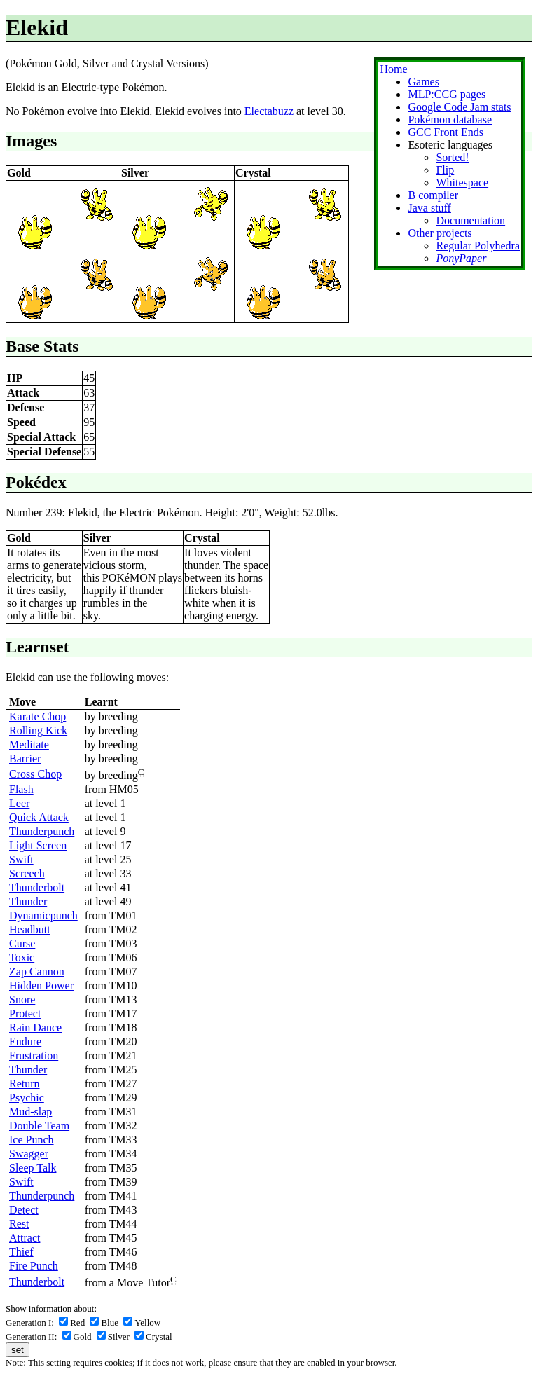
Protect (25, 1013)
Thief (21, 1252)
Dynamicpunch (43, 915)
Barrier (25, 758)
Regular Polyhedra (478, 246)
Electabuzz (269, 111)
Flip (445, 170)
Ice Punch (31, 1140)
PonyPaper (461, 258)
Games (423, 82)
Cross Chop (35, 774)
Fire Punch (33, 1266)
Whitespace (462, 182)
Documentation (470, 220)
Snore (22, 999)
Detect (24, 1210)
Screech (27, 873)
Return (24, 1084)
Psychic (26, 1098)
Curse (22, 943)
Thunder (28, 901)
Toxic (21, 957)
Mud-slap (30, 1112)
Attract (24, 1238)
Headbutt (29, 929)
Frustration (33, 1056)
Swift (21, 859)
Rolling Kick (38, 730)
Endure (25, 1041)
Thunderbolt (36, 887)
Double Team (39, 1126)
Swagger (28, 1154)
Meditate (29, 744)
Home (393, 69)
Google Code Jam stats (459, 107)
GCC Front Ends (445, 132)
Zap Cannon (36, 971)
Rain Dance (35, 1027)
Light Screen (38, 845)
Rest (19, 1224)
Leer (19, 803)
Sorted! (452, 157)
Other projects (439, 233)
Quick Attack (39, 817)
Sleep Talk (32, 1168)
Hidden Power (41, 985)
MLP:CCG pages (446, 94)
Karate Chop (37, 716)
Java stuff (429, 208)
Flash (21, 789)
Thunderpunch (41, 831)
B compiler (433, 195)
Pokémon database (450, 119)
